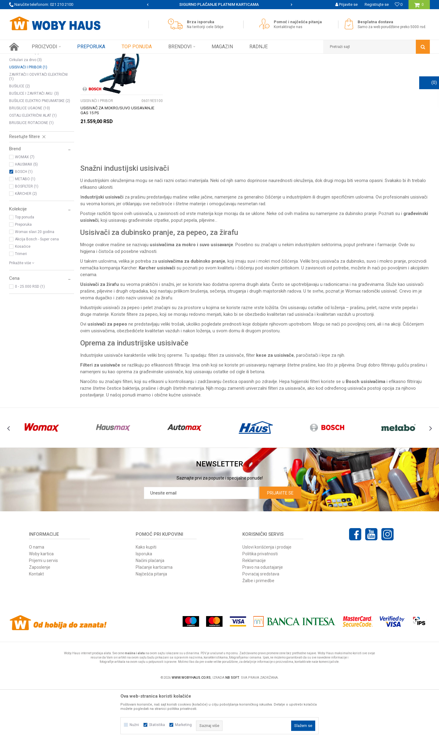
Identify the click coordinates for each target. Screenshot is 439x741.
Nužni (134, 725)
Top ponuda (24, 271)
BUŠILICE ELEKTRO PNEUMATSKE (39, 154)
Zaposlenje (39, 621)
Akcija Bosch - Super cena (37, 293)
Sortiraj (278, 70)
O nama (36, 600)
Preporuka (23, 278)
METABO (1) (25, 233)
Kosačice (22, 300)
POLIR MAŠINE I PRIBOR (32, 99)
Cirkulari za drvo (25, 113)
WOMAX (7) (24, 211)
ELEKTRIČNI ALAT (79, 58)
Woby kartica (41, 607)
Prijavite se (280, 546)
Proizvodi (52, 58)
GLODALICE (21, 84)
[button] (376, 46)
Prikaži (366, 70)
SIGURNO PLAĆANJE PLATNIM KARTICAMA (219, 4)
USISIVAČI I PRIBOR (28, 121)
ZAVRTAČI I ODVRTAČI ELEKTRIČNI (38, 130)
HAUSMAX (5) (26, 218)
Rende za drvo (24, 106)
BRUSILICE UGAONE (29, 162)
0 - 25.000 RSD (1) (30, 340)
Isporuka (144, 607)
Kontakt (36, 627)
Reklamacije (254, 614)
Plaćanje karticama (154, 621)
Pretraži (216, 69)
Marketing (183, 725)
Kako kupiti (146, 600)
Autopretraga (252, 70)
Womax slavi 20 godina (34, 285)
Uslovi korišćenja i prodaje (266, 600)
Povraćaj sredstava (260, 627)
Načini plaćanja (150, 614)
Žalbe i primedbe (258, 634)
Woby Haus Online (24, 58)
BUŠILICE (19, 140)
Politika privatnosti (260, 607)
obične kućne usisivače (177, 448)
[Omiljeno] (398, 4)
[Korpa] (419, 7)
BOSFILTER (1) (26, 240)
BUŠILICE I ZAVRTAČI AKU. (34, 147)
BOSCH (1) (24, 225)
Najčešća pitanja (151, 627)
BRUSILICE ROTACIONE (31, 176)
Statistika (157, 725)
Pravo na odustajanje (262, 621)
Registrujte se (377, 4)
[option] (220, 4)
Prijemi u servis (43, 614)
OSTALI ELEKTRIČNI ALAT (33, 169)
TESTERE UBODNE (27, 91)
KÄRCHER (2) (26, 247)
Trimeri (21, 307)
